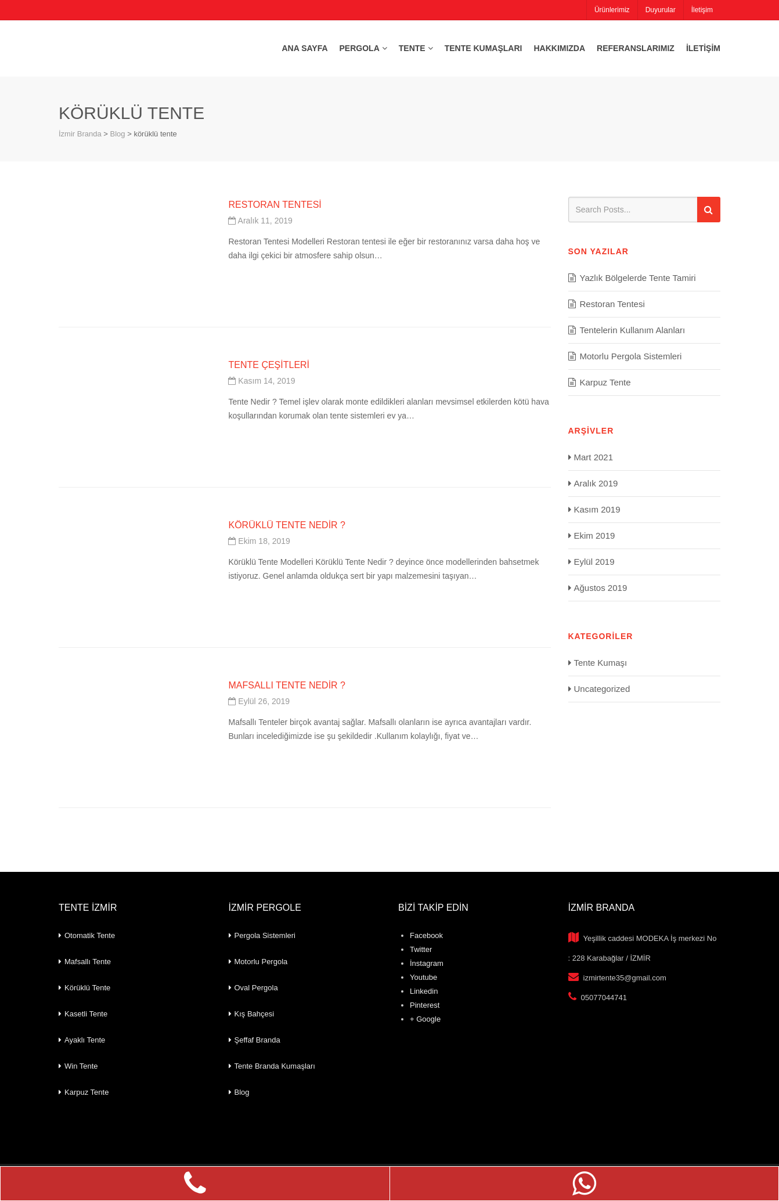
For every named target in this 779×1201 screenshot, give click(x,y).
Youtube (423, 977)
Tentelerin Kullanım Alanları (633, 330)
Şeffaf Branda (257, 1040)
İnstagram (426, 963)
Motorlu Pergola (261, 961)
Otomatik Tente (89, 935)
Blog (242, 1092)
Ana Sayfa (304, 48)
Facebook (426, 935)
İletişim (701, 10)
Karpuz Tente (605, 382)
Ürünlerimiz (611, 10)
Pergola (360, 48)
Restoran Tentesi (274, 205)
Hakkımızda (559, 48)
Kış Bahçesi (255, 1013)
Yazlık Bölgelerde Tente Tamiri (638, 278)
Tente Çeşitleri (268, 365)
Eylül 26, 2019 (259, 701)
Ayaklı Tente (84, 1040)
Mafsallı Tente (87, 961)
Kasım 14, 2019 (261, 380)
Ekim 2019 (594, 535)
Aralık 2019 (596, 483)
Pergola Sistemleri (265, 935)
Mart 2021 (594, 457)
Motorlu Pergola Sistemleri (631, 356)
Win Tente (81, 1066)
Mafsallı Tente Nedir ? (286, 685)
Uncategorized (602, 689)
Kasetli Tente (85, 1013)
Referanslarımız (636, 48)
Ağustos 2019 (600, 588)
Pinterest (424, 1005)
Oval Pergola (256, 987)
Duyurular (660, 10)
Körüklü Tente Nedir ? (286, 525)
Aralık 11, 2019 (260, 220)
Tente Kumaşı (600, 663)
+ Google (425, 1019)
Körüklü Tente (87, 987)
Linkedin (424, 991)
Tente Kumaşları (483, 48)
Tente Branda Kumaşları (275, 1066)
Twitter (421, 949)
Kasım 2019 (597, 509)
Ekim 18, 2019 (259, 541)
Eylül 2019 (594, 562)
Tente (412, 48)
